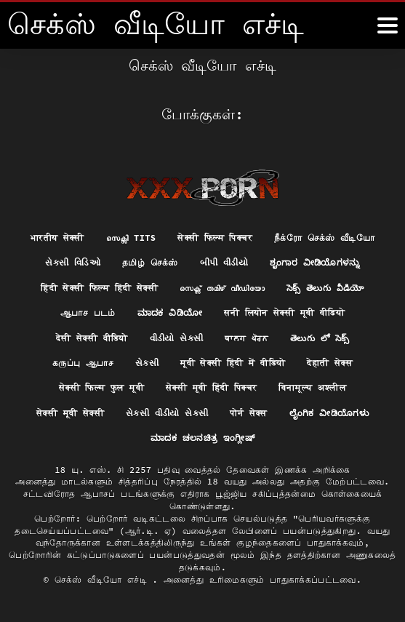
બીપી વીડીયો (224, 262)
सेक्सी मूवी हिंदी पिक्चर (211, 387)
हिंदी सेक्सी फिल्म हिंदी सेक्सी (99, 287)
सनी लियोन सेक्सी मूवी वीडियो (284, 312)
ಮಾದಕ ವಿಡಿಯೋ (170, 312)
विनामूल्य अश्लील (312, 387)
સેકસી (147, 362)
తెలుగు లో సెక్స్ (319, 337)
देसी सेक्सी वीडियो (92, 337)
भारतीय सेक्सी (57, 237)
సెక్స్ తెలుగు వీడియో (325, 287)
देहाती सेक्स (330, 362)
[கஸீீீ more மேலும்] (387, 25)
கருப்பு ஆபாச (82, 362)
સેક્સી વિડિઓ (72, 262)
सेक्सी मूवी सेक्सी (70, 412)
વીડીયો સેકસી (177, 337)
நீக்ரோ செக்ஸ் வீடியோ (324, 237)
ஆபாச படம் (88, 312)
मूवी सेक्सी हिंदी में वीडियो (232, 362)
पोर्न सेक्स (248, 412)
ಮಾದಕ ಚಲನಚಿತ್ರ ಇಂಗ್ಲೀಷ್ (202, 437)
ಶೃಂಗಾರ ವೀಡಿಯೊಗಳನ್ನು (315, 262)
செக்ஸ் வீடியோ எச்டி (104, 579)
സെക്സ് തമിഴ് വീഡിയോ (222, 287)
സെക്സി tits (131, 237)
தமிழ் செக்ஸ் (150, 262)
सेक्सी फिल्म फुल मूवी (101, 387)
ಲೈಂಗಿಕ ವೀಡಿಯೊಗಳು (329, 412)
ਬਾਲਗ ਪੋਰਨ (246, 337)
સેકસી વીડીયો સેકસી (167, 412)
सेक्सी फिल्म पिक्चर (214, 237)
